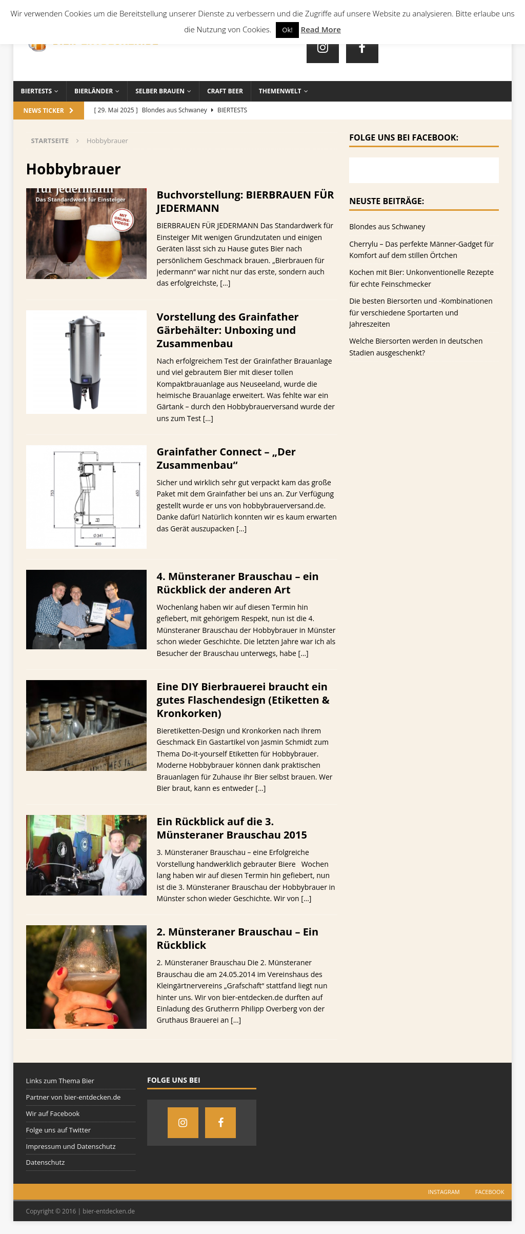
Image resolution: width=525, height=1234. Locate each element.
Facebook (489, 1192)
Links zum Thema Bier (60, 1080)
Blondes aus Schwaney (387, 226)
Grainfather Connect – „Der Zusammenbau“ (226, 458)
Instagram (444, 1192)
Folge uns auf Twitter (58, 1130)
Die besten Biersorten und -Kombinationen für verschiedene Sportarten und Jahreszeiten (421, 312)
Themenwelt (280, 91)
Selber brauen (160, 91)
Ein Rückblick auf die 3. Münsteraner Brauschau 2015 (232, 828)
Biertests (36, 91)
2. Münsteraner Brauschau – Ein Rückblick (238, 938)
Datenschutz (45, 1162)
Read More (321, 29)
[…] (225, 283)
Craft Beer (225, 91)
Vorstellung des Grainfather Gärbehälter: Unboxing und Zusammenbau (228, 330)
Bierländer (93, 91)
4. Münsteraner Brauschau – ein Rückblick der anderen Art (238, 582)
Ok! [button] (287, 29)
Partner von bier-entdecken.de (73, 1097)
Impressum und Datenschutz (71, 1146)
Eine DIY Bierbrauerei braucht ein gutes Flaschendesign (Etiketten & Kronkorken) (243, 700)
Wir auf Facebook (53, 1113)
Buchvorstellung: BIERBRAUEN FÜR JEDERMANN (245, 201)
